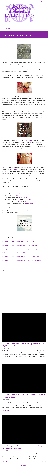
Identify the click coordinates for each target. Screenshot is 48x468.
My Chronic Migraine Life (7, 28)
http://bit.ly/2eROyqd (18, 195)
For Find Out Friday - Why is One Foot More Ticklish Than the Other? (23, 396)
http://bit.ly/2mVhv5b (28, 140)
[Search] (41, 1)
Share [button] (43, 267)
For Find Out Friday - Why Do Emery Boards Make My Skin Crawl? (23, 344)
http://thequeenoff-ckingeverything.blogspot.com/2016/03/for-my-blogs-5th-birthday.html (20, 241)
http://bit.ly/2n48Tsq (29, 203)
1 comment (7, 461)
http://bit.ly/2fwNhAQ (17, 193)
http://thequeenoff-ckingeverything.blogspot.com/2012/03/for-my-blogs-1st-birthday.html (20, 256)
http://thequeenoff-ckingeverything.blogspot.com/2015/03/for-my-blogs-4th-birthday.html (20, 245)
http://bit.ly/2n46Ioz (18, 201)
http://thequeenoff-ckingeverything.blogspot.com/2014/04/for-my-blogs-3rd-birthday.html (20, 249)
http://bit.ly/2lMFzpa (14, 169)
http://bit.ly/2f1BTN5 (23, 197)
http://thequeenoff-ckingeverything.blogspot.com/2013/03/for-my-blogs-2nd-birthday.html (20, 252)
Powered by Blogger (24, 465)
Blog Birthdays (8, 267)
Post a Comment (8, 359)
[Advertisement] (24, 302)
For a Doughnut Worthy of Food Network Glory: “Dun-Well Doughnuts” (22, 447)
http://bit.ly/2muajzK (27, 199)
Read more (44, 359)
